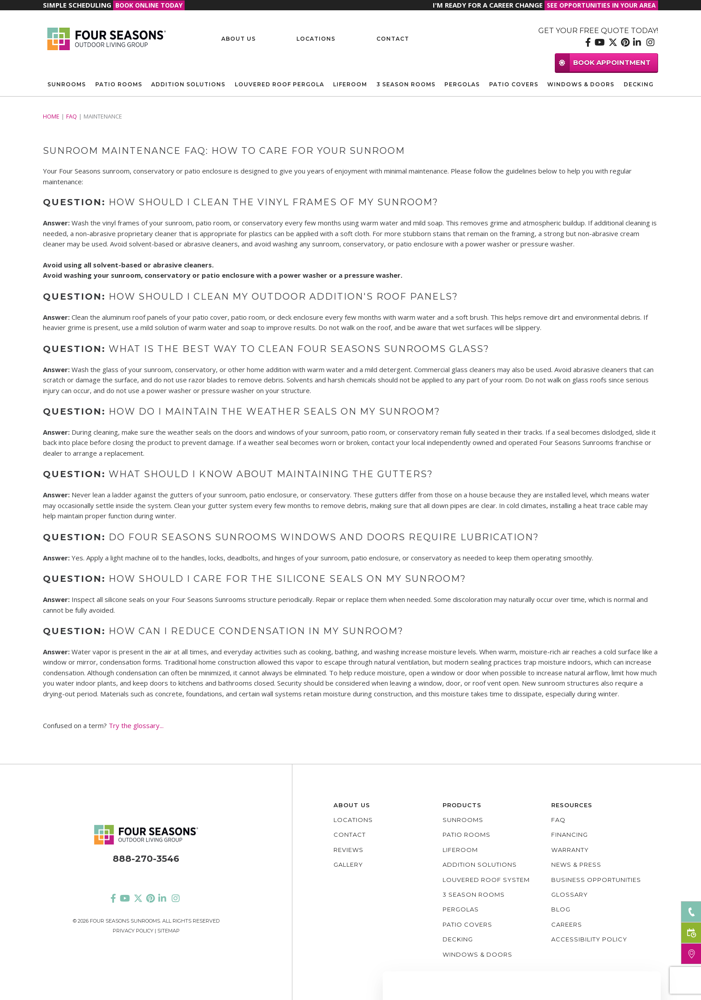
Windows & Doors (580, 84)
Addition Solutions (188, 84)
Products (462, 805)
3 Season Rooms (405, 84)
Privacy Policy (133, 931)
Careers (566, 924)
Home (51, 116)
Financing (569, 834)
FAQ (71, 116)
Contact (392, 38)
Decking (639, 84)
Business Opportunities (596, 879)
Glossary (569, 894)
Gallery (348, 864)
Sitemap (168, 931)
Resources (571, 805)
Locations (315, 38)
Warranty (570, 849)
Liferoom (350, 84)
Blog (560, 909)
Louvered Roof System (486, 879)
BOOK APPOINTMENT (602, 62)
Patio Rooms (118, 84)
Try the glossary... (136, 725)
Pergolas (462, 84)
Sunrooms (66, 84)
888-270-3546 (146, 858)
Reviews (348, 849)
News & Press (576, 864)
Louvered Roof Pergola (279, 84)
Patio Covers (513, 84)
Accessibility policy (589, 939)
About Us (238, 38)
